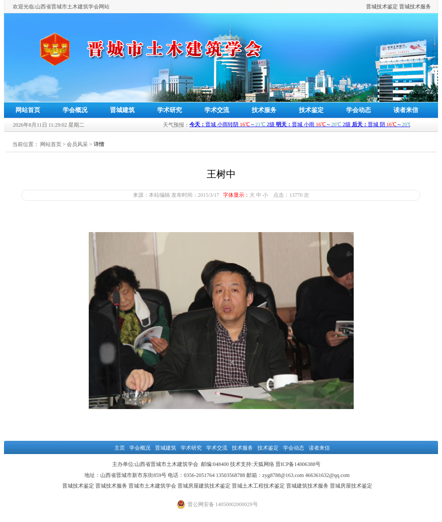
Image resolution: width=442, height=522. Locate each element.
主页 (119, 448)
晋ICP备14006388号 (298, 464)
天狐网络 (263, 464)
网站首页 (27, 110)
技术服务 (264, 110)
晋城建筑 (122, 110)
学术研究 (169, 110)
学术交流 (216, 110)
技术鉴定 (311, 110)
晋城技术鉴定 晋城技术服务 (398, 7)
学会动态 (358, 110)
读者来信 (405, 110)
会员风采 (77, 144)
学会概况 (75, 110)
